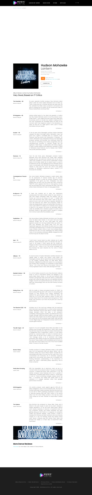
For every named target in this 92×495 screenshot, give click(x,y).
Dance (19, 8)
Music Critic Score (53, 79)
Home (14, 8)
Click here (15, 446)
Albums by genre (34, 2)
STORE (55, 2)
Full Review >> (59, 111)
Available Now (46, 83)
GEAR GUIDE (46, 2)
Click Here (38, 435)
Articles (63, 2)
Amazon (50, 86)
